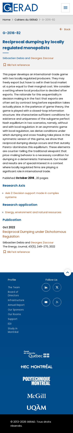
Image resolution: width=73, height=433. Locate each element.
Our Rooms (14, 314)
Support (12, 319)
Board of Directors (13, 293)
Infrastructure (16, 300)
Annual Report (16, 305)
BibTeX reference (16, 65)
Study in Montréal (13, 330)
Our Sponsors (16, 309)
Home (7, 19)
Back (65, 29)
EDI (9, 323)
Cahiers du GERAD (26, 19)
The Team (14, 287)
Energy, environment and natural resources (33, 212)
